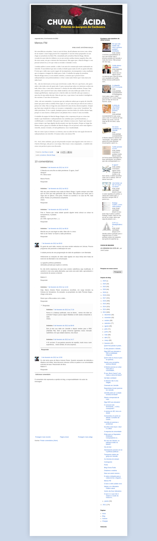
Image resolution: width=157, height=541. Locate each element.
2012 (104, 312)
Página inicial (64, 437)
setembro (107, 323)
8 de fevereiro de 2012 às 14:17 (63, 339)
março (106, 340)
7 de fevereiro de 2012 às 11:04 (58, 287)
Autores (104, 518)
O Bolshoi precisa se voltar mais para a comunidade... (113, 368)
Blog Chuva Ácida (110, 467)
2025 (104, 281)
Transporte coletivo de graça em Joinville (111, 455)
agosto (106, 326)
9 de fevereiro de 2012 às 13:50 (52, 357)
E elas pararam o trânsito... (113, 348)
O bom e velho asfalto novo (113, 484)
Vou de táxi (107, 447)
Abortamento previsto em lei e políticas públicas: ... (113, 450)
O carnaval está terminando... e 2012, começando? (112, 406)
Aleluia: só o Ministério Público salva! (111, 487)
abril (106, 337)
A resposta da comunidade (112, 431)
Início (104, 513)
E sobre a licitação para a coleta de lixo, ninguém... (113, 477)
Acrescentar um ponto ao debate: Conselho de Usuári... (112, 417)
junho (106, 332)
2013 (104, 309)
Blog (103, 516)
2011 (104, 505)
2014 (104, 306)
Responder (44, 182)
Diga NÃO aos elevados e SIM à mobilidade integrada (112, 353)
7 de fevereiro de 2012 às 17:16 (63, 309)
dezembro (107, 315)
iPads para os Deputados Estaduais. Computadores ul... (112, 436)
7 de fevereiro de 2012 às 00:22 (58, 188)
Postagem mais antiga (85, 437)
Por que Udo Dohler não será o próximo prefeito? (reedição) (117, 47)
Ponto (106, 465)
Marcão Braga (51, 155)
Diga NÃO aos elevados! (112, 402)
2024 (104, 284)
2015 (104, 304)
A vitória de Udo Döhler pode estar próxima (116, 107)
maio (106, 335)
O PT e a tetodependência (117, 224)
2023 (104, 286)
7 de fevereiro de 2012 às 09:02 (52, 243)
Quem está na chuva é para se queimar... (113, 358)
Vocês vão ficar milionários (112, 491)
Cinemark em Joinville (111, 385)
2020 (104, 289)
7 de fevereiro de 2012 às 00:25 (58, 209)
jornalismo (43, 155)
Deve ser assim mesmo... (112, 473)
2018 (104, 295)
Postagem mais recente (43, 437)
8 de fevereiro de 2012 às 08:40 (63, 325)
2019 (104, 292)
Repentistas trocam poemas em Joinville (113, 389)
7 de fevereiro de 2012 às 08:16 (58, 228)
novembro (107, 317)
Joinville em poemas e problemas (111, 423)
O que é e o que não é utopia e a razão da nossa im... (111, 495)
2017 (104, 298)
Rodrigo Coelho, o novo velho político (117, 204)
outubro (107, 320)
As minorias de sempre (111, 459)
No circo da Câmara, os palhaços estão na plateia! (111, 442)
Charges (105, 521)
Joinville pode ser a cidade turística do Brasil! (112, 393)
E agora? (115, 165)
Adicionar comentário (42, 374)
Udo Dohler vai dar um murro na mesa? (117, 184)
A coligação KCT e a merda (117, 86)
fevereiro (107, 343)
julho (106, 329)
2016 (104, 301)
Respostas (46, 305)
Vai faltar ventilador (110, 378)
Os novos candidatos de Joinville (116, 128)
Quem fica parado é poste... (113, 346)
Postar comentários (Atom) (49, 440)
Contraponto (108, 462)
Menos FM (107, 481)
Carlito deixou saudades (116, 66)
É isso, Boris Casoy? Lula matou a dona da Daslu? (113, 374)
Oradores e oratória (110, 470)
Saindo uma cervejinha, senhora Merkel (111, 363)
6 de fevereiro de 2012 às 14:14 (58, 167)
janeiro (106, 501)
